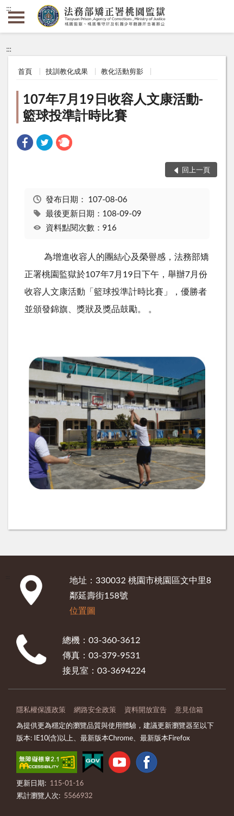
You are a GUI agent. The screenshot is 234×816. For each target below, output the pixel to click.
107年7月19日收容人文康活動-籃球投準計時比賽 (113, 107)
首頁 (25, 71)
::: (8, 8)
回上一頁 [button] (196, 169)
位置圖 (82, 610)
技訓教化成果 (67, 71)
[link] (25, 143)
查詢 (217, 16)
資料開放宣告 (145, 709)
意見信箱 (189, 709)
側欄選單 (16, 17)
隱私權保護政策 (41, 709)
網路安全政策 (95, 709)
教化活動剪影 (122, 71)
